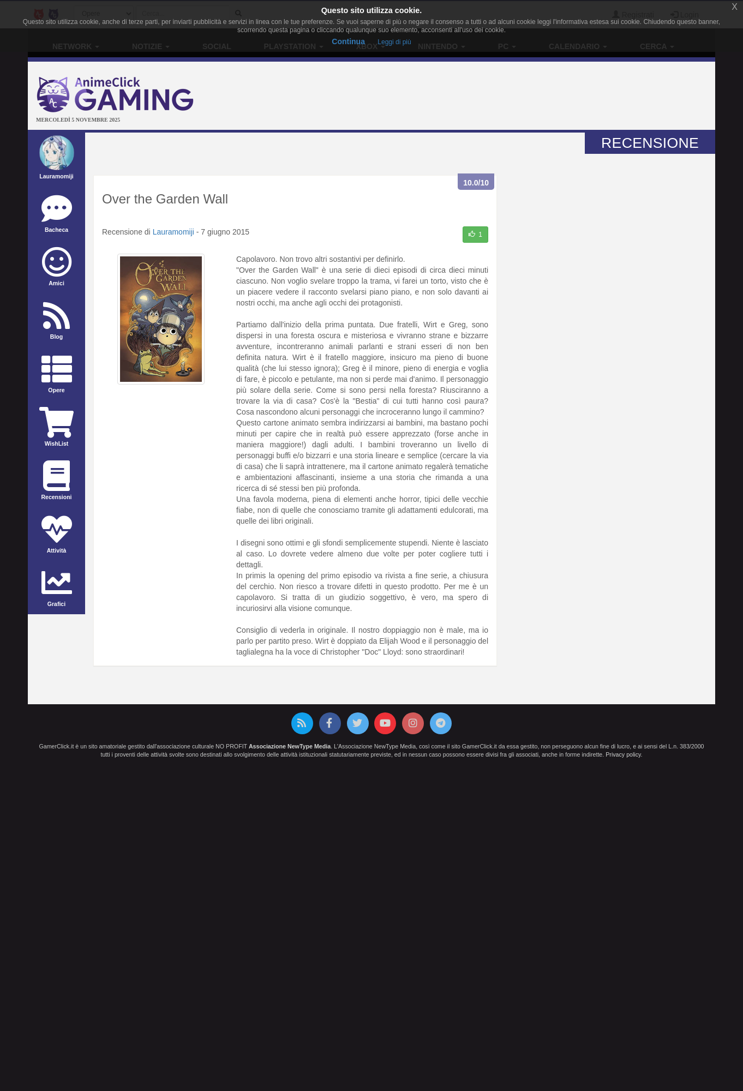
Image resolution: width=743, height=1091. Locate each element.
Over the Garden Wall (165, 198)
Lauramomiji (173, 231)
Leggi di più (394, 42)
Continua (348, 41)
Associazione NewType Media (290, 746)
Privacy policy (623, 754)
